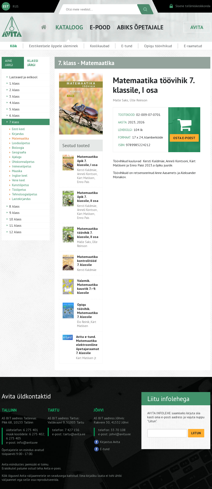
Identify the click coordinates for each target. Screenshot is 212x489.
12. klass (15, 232)
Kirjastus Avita (110, 442)
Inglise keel (19, 176)
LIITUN (196, 433)
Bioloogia (18, 148)
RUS (15, 6)
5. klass (14, 109)
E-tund (126, 45)
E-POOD (100, 27)
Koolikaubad (99, 45)
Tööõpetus (19, 190)
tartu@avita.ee (74, 434)
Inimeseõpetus (21, 166)
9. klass (14, 213)
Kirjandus (18, 134)
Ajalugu (16, 157)
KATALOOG (69, 27)
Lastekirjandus (21, 199)
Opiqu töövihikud (158, 45)
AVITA (196, 27)
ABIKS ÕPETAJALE (140, 27)
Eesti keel (18, 129)
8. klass (14, 206)
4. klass (14, 103)
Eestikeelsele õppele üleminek (53, 45)
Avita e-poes (52, 468)
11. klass (15, 225)
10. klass (15, 219)
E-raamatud (193, 45)
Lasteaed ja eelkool (23, 77)
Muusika (17, 171)
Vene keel (18, 180)
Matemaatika (20, 138)
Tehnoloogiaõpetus (24, 194)
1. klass (14, 83)
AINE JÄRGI (9, 63)
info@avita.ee (27, 442)
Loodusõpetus (21, 143)
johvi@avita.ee (120, 434)
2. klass (14, 90)
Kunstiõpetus (20, 185)
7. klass (14, 122)
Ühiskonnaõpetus (23, 162)
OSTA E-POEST (184, 138)
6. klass (14, 115)
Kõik (13, 45)
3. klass (14, 96)
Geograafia (19, 152)
